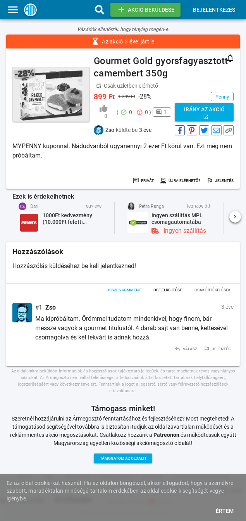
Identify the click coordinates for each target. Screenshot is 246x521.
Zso (50, 307)
